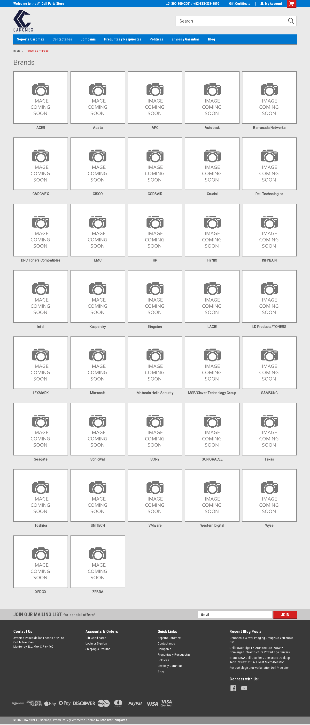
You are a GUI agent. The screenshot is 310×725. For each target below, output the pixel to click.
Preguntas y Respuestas (122, 39)
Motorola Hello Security (155, 393)
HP (155, 260)
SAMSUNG (269, 393)
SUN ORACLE (212, 459)
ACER (40, 128)
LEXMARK (41, 393)
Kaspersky (98, 327)
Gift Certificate (239, 4)
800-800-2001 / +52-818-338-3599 (192, 4)
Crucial (212, 194)
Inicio (17, 50)
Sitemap (45, 720)
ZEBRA (97, 592)
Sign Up (102, 643)
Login (89, 643)
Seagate (40, 459)
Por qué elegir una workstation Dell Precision (259, 667)
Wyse (269, 525)
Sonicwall (97, 459)
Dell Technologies (269, 194)
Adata (98, 128)
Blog (211, 39)
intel (40, 327)
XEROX (40, 592)
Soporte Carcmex (30, 39)
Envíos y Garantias (186, 39)
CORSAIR (155, 194)
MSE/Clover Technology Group (212, 393)
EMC (97, 260)
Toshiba (40, 525)
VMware (155, 525)
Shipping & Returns (97, 649)
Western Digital (212, 525)
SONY (155, 459)
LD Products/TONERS (269, 327)
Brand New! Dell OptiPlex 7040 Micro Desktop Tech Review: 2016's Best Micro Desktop (260, 660)
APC (155, 128)
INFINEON (269, 260)
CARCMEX (40, 194)
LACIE (212, 327)
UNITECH (98, 525)
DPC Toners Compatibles (41, 260)
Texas (269, 459)
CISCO (98, 194)
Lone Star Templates (113, 720)
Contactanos (62, 39)
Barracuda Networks (269, 128)
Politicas (156, 39)
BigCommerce (75, 720)
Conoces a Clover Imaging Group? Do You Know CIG (261, 640)
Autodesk (212, 128)
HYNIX (212, 260)
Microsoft (97, 393)
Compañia (88, 39)
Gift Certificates (95, 638)
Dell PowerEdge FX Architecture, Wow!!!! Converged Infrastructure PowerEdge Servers (260, 650)
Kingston (155, 327)
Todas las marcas (37, 50)
